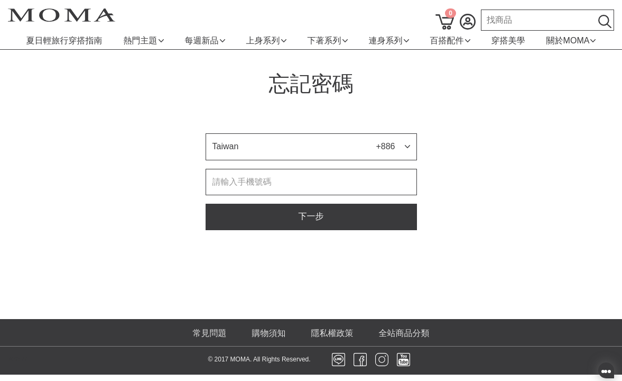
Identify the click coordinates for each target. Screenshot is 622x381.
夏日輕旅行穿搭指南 (64, 40)
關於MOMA (571, 40)
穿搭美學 (508, 40)
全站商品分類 (404, 333)
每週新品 (205, 40)
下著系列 (328, 40)
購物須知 (269, 333)
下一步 (311, 216)
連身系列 (389, 40)
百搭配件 (450, 40)
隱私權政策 (332, 333)
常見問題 (210, 333)
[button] (311, 146)
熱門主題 (144, 40)
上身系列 (266, 40)
